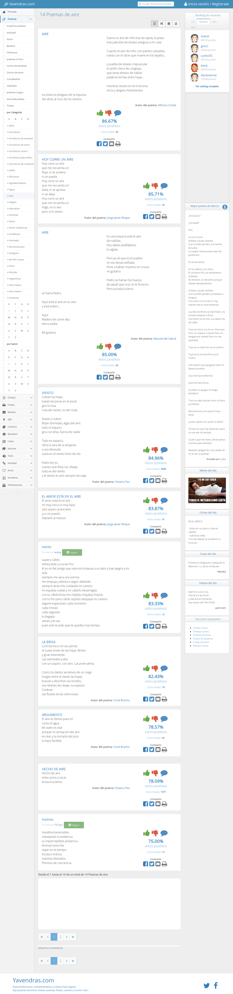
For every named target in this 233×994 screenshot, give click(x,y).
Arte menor (14, 291)
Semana (203, 21)
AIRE (45, 34)
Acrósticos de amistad (20, 138)
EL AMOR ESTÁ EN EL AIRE (61, 496)
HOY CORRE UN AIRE (57, 159)
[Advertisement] (72, 63)
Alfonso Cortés (167, 105)
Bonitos (11, 46)
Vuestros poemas (16, 25)
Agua (11, 189)
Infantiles (12, 85)
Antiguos (13, 253)
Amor (10, 39)
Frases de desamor (203, 638)
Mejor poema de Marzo (204, 206)
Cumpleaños (13, 79)
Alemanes (14, 208)
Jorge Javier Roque (118, 217)
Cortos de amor (15, 72)
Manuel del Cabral (164, 338)
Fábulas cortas (200, 645)
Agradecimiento (17, 183)
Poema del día (208, 583)
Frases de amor (201, 642)
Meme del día (208, 470)
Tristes (10, 105)
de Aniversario (16, 246)
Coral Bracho (121, 700)
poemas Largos (15, 92)
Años (11, 265)
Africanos (13, 176)
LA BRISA (48, 642)
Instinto (48, 819)
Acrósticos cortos (18, 151)
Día (193, 21)
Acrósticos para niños (20, 157)
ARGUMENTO (52, 714)
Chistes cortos (200, 627)
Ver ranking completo (207, 86)
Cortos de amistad (17, 65)
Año (193, 27)
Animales (13, 240)
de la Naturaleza (15, 99)
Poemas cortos (201, 631)
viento (46, 547)
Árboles (12, 272)
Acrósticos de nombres (21, 164)
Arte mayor (14, 285)
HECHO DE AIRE (54, 769)
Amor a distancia (17, 227)
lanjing (57, 552)
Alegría (12, 202)
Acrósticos (14, 132)
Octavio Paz (122, 481)
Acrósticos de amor (19, 144)
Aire (10, 195)
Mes (214, 21)
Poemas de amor (202, 635)
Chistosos (12, 52)
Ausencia (13, 297)
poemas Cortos (15, 59)
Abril (11, 125)
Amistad (11, 32)
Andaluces (14, 234)
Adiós (11, 170)
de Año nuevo (16, 259)
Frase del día (208, 554)
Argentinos (14, 278)
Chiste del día (208, 512)
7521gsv (58, 824)
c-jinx (223, 459)
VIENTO (48, 393)
